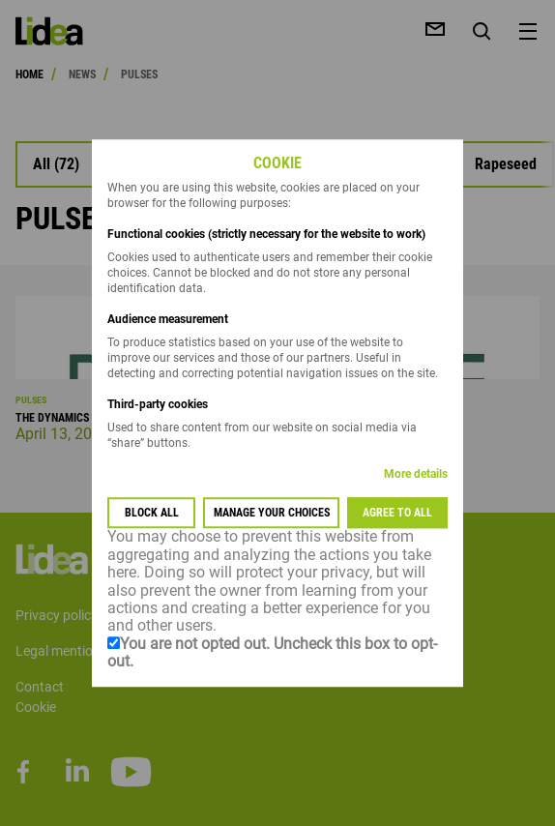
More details (416, 475)
